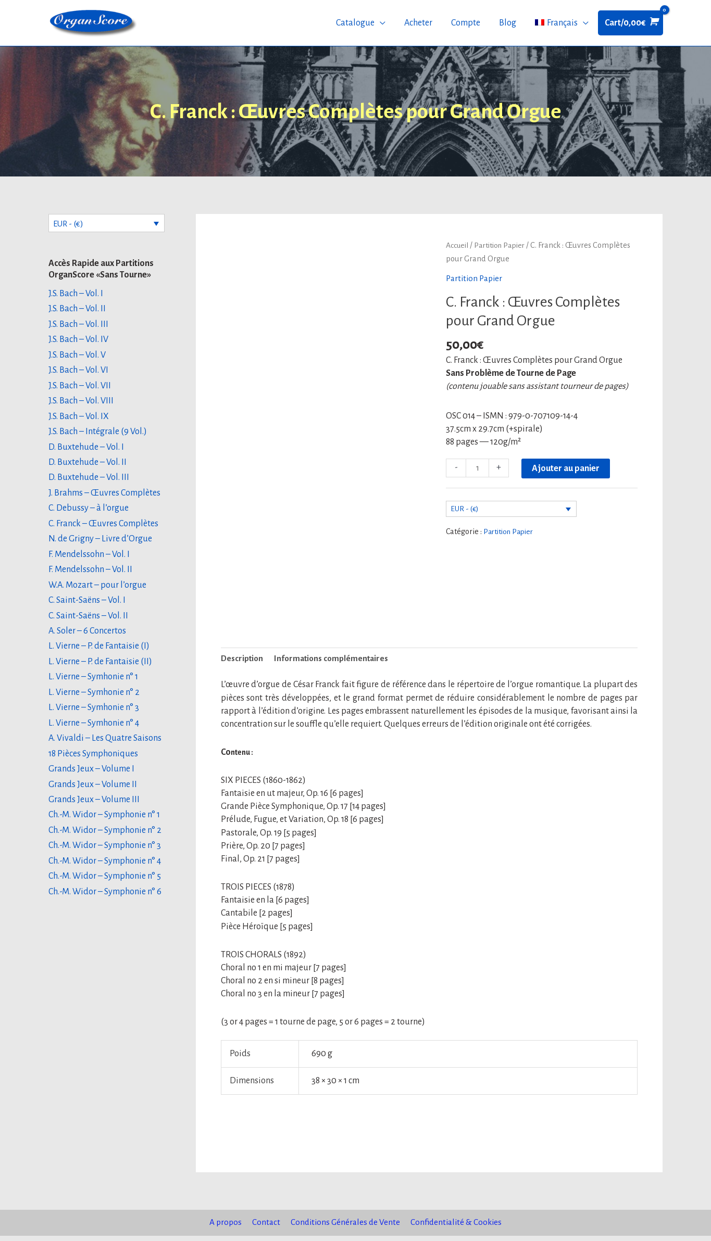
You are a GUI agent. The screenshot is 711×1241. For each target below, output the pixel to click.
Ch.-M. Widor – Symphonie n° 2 (104, 839)
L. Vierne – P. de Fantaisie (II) (100, 669)
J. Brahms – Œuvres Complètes (104, 499)
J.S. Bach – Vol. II (77, 313)
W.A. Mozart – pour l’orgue (97, 592)
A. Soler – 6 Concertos (87, 638)
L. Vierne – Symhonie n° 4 (93, 731)
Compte (465, 25)
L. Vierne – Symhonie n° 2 (94, 700)
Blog (507, 25)
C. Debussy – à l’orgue (88, 514)
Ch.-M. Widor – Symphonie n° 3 (104, 854)
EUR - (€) (70, 227)
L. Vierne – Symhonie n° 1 (93, 684)
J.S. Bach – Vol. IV (78, 344)
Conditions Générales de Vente (344, 1228)
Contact (262, 1228)
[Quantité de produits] (478, 472)
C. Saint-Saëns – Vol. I (87, 607)
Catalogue (355, 25)
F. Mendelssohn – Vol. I (89, 560)
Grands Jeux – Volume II (92, 792)
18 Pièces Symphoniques (93, 761)
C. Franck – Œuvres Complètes (103, 530)
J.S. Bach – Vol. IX (78, 421)
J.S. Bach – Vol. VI (78, 375)
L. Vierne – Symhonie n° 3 (93, 715)
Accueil (458, 249)
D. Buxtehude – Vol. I (86, 453)
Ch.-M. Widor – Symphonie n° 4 (104, 870)
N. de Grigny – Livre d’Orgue (100, 545)
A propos (221, 1228)
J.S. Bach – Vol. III (78, 329)
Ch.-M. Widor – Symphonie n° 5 (104, 885)
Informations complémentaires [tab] (336, 663)
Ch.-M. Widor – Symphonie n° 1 (104, 823)
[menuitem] (562, 25)
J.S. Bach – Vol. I (75, 298)
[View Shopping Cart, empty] (630, 24)
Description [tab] (243, 663)
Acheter (418, 25)
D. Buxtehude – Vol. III (88, 483)
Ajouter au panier (567, 472)
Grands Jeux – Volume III (94, 808)
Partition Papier (504, 249)
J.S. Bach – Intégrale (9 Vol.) (97, 437)
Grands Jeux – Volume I (91, 777)
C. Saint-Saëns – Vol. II (88, 622)
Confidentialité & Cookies (459, 1228)
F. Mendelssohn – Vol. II (90, 576)
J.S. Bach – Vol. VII (79, 391)
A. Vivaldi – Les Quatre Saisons (104, 746)
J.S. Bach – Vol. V (77, 360)
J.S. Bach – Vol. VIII (81, 406)
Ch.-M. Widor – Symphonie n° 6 (104, 901)
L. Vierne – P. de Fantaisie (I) (98, 654)
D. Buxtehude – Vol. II (87, 468)
